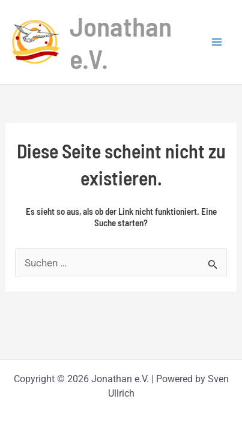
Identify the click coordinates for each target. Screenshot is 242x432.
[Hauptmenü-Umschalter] (217, 42)
